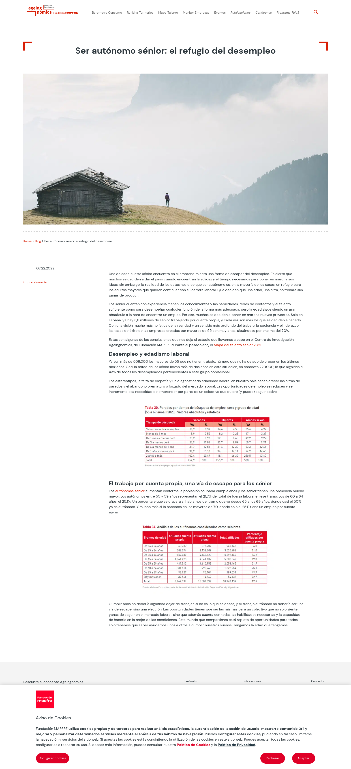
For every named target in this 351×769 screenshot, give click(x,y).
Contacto (317, 681)
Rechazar (272, 758)
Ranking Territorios (140, 13)
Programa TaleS (288, 13)
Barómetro (191, 681)
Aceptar (304, 758)
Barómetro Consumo (107, 13)
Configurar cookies (52, 758)
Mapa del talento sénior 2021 (237, 345)
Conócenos (263, 13)
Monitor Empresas (196, 13)
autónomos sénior (130, 491)
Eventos (220, 13)
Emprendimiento (35, 282)
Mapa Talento (168, 13)
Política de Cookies (193, 744)
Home (27, 241)
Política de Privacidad (236, 744)
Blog (38, 241)
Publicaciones (240, 13)
